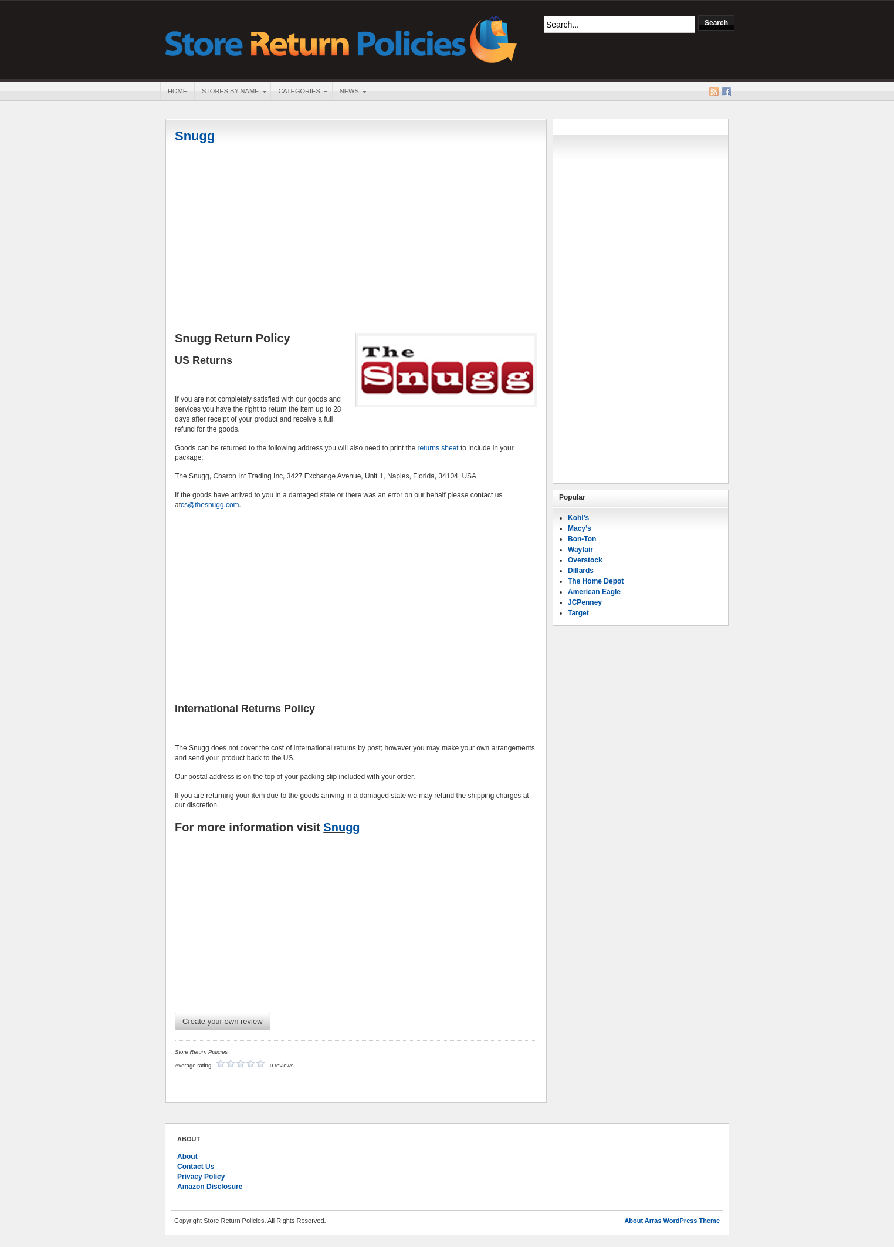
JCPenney (585, 602)
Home (177, 91)
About (187, 1156)
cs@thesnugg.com (210, 505)
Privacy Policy (201, 1176)
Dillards (581, 571)
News (349, 92)
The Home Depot (596, 581)
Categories (298, 92)
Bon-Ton (582, 539)
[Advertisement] (356, 239)
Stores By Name (230, 92)
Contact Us (195, 1166)
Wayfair (580, 549)
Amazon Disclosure (209, 1186)
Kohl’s (578, 518)
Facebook (726, 91)
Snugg (195, 136)
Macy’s (579, 528)
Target (578, 613)
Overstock (585, 560)
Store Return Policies (341, 38)
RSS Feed (714, 91)
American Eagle (594, 592)
